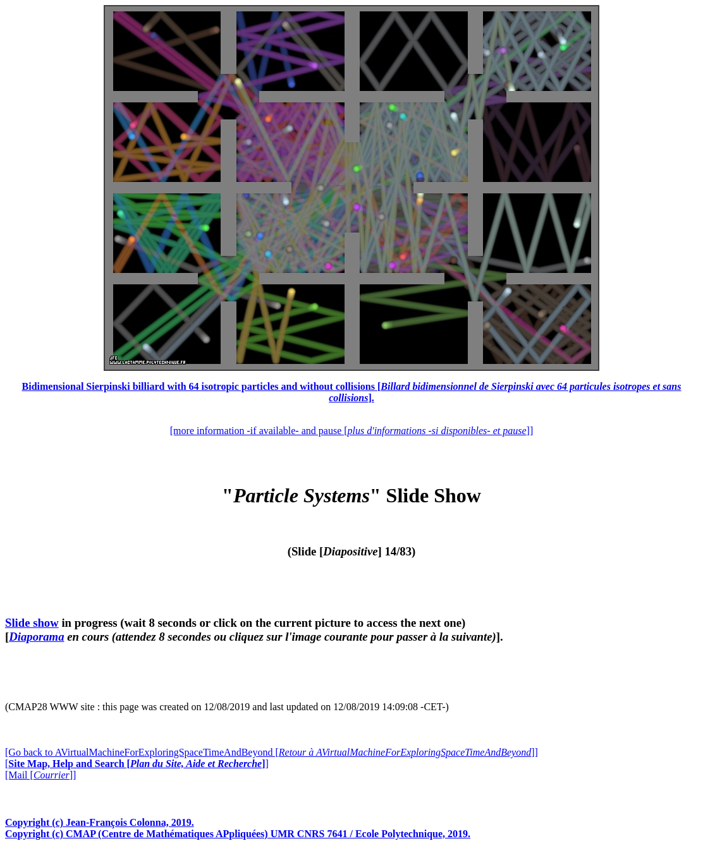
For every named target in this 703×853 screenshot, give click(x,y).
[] (137, 763)
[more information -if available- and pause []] (351, 430)
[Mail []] (40, 775)
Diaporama (36, 636)
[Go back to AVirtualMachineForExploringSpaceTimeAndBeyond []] (271, 752)
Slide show (32, 622)
